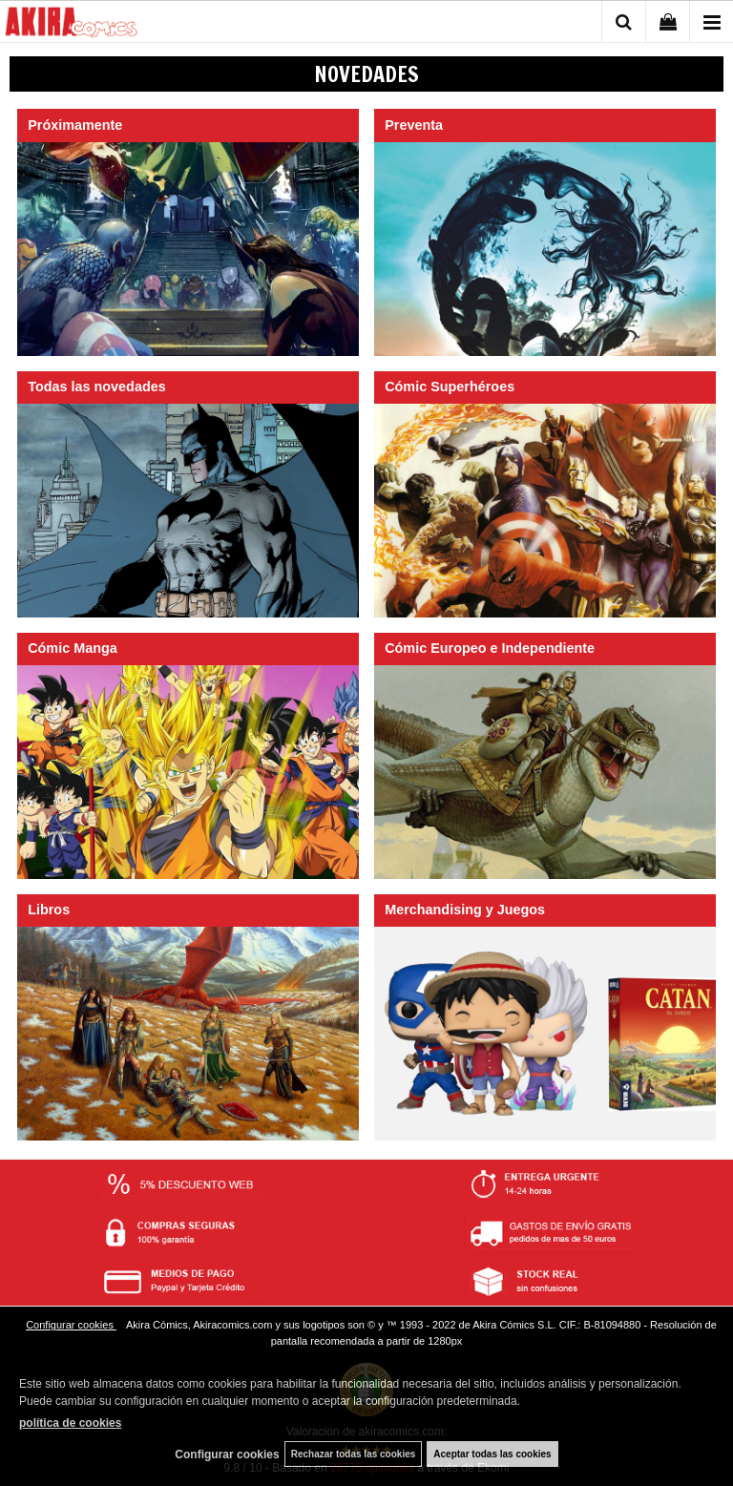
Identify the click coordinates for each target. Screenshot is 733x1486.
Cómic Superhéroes (449, 386)
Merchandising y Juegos (465, 909)
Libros (49, 909)
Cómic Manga (72, 648)
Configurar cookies (71, 1324)
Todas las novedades (97, 386)
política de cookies (70, 1423)
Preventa (414, 125)
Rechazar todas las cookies (353, 1454)
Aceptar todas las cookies (492, 1454)
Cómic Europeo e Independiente (490, 648)
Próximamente (75, 125)
